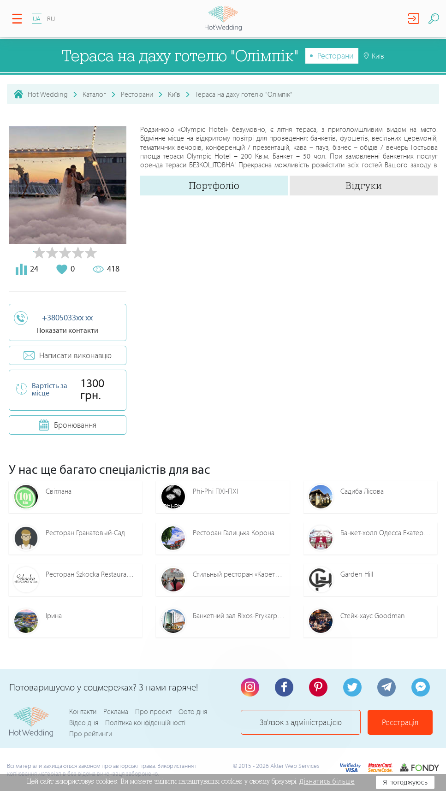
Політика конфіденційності (145, 722)
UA (37, 18)
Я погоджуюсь (405, 782)
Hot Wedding (48, 94)
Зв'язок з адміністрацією (301, 722)
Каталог (94, 94)
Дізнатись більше (327, 781)
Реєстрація (400, 722)
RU (51, 18)
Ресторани (335, 55)
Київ (174, 94)
